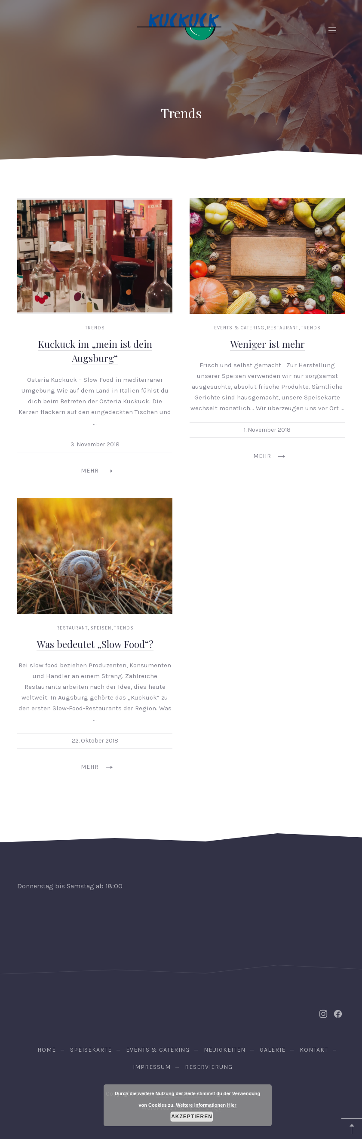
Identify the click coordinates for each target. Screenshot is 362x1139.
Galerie (272, 1049)
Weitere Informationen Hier (206, 1105)
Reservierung (209, 1067)
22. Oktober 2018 (95, 740)
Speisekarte (91, 1049)
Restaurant (282, 328)
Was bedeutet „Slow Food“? (95, 643)
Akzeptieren (191, 1117)
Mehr (97, 470)
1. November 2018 (267, 429)
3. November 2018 (95, 444)
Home (46, 1049)
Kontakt (314, 1049)
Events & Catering (239, 328)
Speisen (100, 628)
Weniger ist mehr (267, 344)
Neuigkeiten (224, 1049)
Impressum (152, 1067)
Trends (95, 328)
